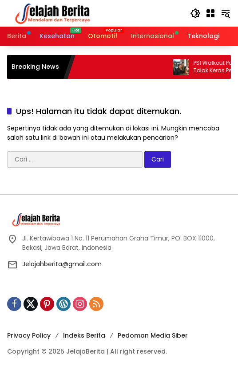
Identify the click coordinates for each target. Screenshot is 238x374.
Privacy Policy (29, 335)
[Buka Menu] (210, 13)
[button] (195, 13)
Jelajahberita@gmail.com (62, 264)
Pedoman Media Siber (153, 335)
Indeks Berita (84, 335)
